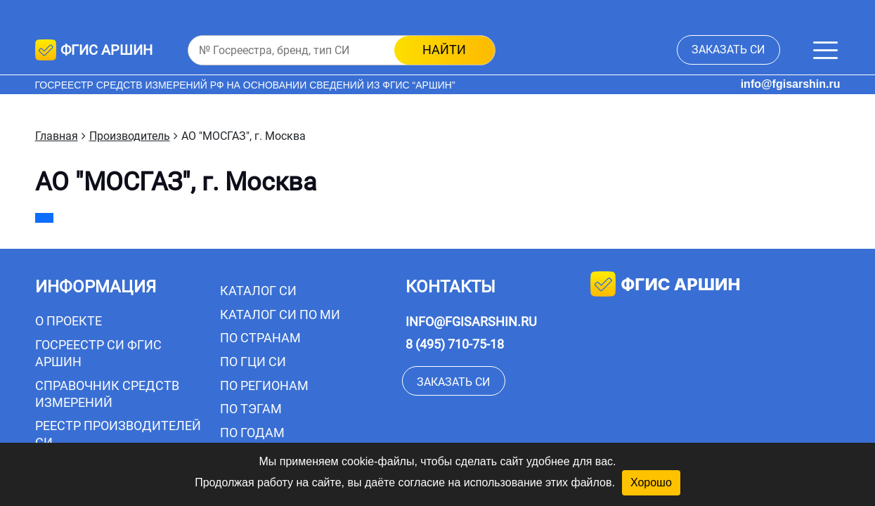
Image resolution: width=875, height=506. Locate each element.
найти (444, 49)
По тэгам (251, 408)
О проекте (68, 320)
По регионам (264, 385)
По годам (252, 432)
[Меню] (825, 50)
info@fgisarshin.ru (791, 84)
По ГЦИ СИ (253, 361)
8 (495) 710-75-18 (455, 344)
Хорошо (651, 482)
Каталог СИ (258, 290)
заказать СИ (728, 49)
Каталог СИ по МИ (280, 314)
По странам (260, 337)
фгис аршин (665, 285)
